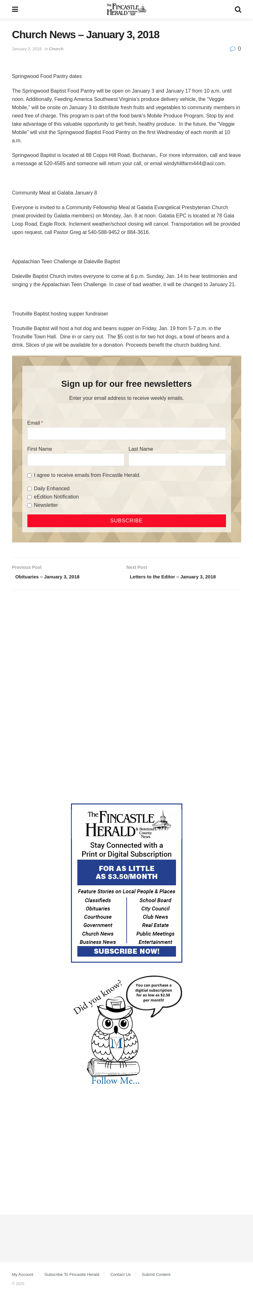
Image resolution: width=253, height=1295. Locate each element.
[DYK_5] (126, 1031)
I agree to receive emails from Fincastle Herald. (87, 475)
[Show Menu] (15, 9)
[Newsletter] (29, 505)
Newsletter (46, 505)
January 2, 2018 (27, 48)
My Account (22, 1275)
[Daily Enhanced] (29, 489)
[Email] (126, 433)
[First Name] (76, 459)
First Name (39, 449)
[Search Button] (238, 9)
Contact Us (120, 1275)
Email (33, 423)
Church (56, 48)
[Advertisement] (126, 645)
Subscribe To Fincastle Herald (71, 1275)
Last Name (141, 449)
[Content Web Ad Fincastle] (126, 883)
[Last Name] (177, 459)
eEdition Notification (56, 496)
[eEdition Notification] (29, 497)
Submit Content (156, 1275)
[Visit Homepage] (126, 9)
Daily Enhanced (52, 488)
